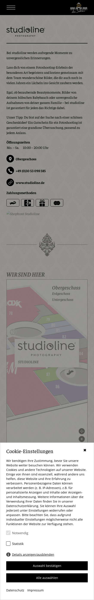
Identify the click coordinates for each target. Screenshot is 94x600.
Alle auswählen (47, 578)
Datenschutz (15, 590)
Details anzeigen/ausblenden (33, 554)
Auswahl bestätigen (47, 566)
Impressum (35, 590)
